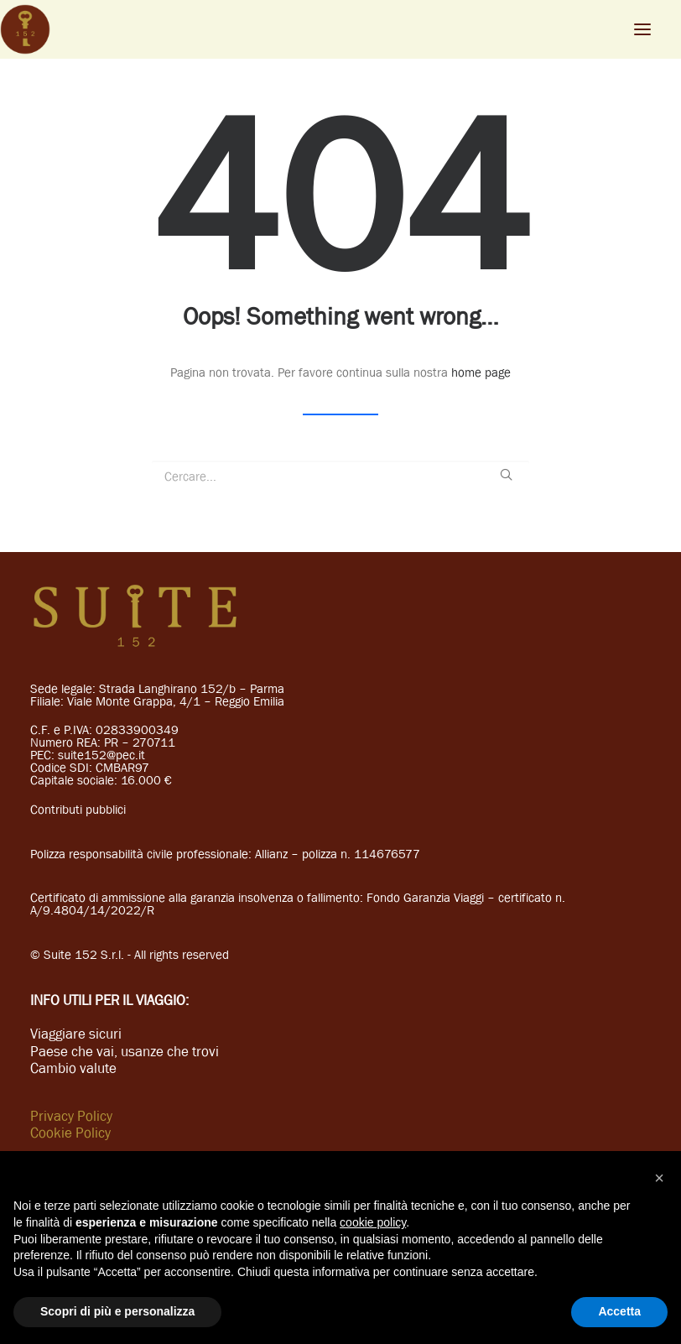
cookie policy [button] (373, 1222)
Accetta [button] (619, 1311)
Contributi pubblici (78, 809)
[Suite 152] (25, 29)
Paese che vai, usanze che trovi (124, 1051)
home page (481, 372)
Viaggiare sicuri (76, 1033)
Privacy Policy (71, 1115)
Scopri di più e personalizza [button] (117, 1311)
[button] (659, 1177)
